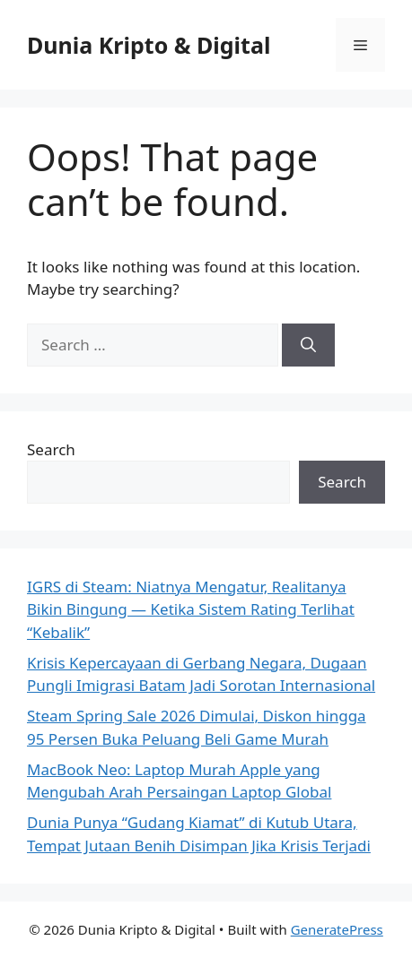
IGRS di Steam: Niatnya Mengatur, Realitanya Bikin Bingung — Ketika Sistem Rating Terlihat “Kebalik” (191, 609)
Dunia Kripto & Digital (148, 45)
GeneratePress (337, 929)
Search (51, 449)
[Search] (308, 345)
